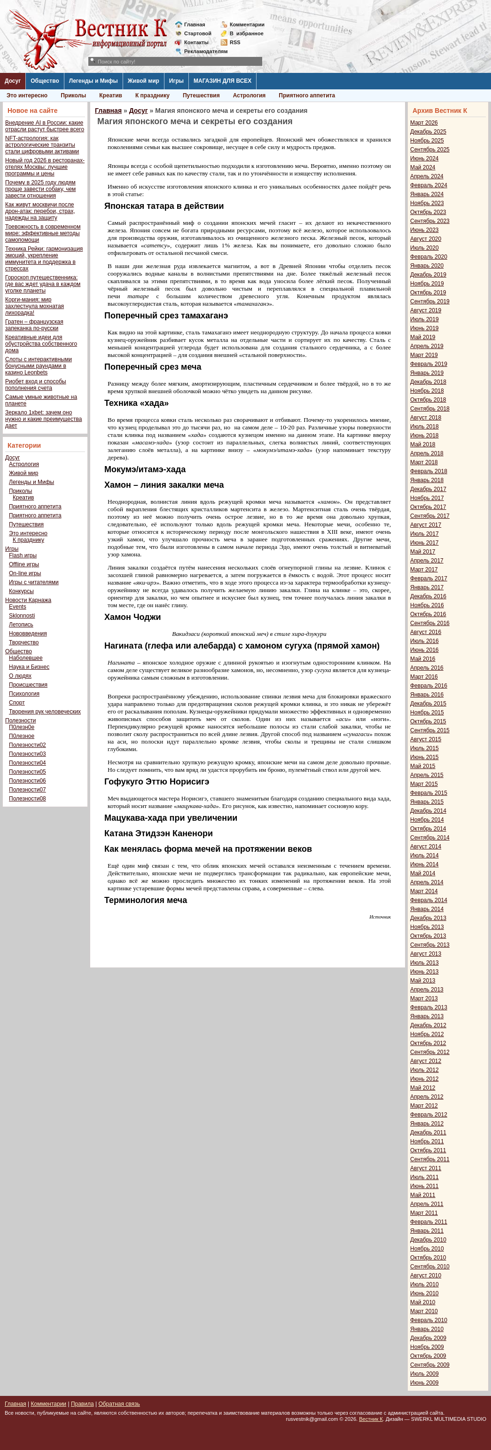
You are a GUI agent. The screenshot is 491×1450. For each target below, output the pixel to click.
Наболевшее (26, 658)
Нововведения (28, 633)
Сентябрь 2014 (430, 837)
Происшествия (28, 684)
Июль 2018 (424, 426)
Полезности (20, 720)
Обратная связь (119, 1404)
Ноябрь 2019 (427, 283)
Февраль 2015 (428, 793)
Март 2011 (424, 1213)
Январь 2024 (427, 194)
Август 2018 (425, 417)
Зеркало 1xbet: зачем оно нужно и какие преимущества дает (43, 419)
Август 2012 (425, 1061)
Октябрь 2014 (428, 828)
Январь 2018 (427, 480)
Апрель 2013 (427, 989)
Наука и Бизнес (29, 667)
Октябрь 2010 (428, 1257)
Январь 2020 (427, 265)
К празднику (152, 95)
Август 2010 (425, 1275)
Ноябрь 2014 (427, 819)
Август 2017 (425, 525)
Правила (82, 1404)
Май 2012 (423, 1088)
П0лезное (21, 736)
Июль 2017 (424, 534)
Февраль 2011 (428, 1222)
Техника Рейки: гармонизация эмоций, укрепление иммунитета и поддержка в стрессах (44, 259)
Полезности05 (27, 772)
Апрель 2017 (427, 560)
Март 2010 (424, 1311)
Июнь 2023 (424, 230)
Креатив (110, 95)
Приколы (73, 95)
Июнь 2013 (424, 971)
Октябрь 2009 (428, 1356)
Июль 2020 (424, 248)
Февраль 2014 (428, 900)
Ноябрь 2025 (427, 140)
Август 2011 (425, 1168)
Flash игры (23, 555)
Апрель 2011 (427, 1204)
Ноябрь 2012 (427, 1034)
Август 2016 (425, 632)
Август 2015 (425, 739)
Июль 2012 (424, 1070)
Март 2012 (424, 1105)
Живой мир (143, 81)
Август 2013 (425, 954)
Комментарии (247, 24)
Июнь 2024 (424, 158)
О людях (20, 676)
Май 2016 (423, 659)
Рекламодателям (202, 51)
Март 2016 (424, 676)
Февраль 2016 (428, 685)
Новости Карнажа (28, 600)
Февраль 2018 (428, 471)
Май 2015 (423, 766)
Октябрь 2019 (428, 292)
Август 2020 (425, 239)
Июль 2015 (424, 748)
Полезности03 (27, 754)
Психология (24, 693)
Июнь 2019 (424, 328)
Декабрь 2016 (428, 596)
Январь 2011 (427, 1231)
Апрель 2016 (427, 668)
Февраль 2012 (428, 1114)
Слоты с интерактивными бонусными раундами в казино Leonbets (38, 366)
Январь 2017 (427, 587)
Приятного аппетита (307, 95)
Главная (194, 24)
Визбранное (247, 33)
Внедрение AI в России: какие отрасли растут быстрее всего (44, 126)
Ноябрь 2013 (427, 927)
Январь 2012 (427, 1123)
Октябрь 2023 (428, 212)
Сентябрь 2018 (430, 408)
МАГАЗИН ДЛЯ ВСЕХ (222, 81)
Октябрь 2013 (428, 936)
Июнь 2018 (424, 435)
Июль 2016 (424, 641)
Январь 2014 (427, 909)
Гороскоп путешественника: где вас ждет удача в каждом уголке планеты (42, 284)
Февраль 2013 (428, 1007)
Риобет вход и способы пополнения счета (35, 384)
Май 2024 (423, 167)
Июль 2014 (424, 855)
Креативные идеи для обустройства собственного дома (41, 344)
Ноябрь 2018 (427, 391)
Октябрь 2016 (428, 614)
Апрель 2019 (427, 346)
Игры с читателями (34, 582)
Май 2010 (423, 1302)
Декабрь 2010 (428, 1239)
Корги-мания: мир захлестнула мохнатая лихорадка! (34, 306)
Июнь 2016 (424, 650)
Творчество (24, 642)
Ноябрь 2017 (427, 498)
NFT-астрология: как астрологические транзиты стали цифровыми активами (42, 145)
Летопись (21, 624)
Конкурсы (21, 591)
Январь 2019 (427, 373)
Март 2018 (424, 462)
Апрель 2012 (427, 1096)
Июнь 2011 (424, 1186)
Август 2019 (425, 310)
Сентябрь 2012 (430, 1052)
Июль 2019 (424, 319)
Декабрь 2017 (428, 489)
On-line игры (25, 573)
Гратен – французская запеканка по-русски (34, 325)
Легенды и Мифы (93, 81)
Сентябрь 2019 (430, 301)
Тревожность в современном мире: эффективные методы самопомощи (43, 233)
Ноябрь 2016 (427, 605)
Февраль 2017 (428, 578)
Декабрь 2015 (428, 703)
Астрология (249, 95)
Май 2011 (423, 1195)
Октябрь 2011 (428, 1150)
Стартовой (197, 33)
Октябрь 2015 (428, 721)
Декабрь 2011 (428, 1132)
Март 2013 (424, 998)
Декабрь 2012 (428, 1025)
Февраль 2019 (428, 364)
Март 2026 (424, 122)
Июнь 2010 (424, 1293)
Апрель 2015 (427, 775)
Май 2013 (423, 980)
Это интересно (27, 95)
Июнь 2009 (424, 1382)
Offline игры (24, 564)
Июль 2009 (424, 1374)
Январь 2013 (427, 1016)
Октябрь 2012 (428, 1043)
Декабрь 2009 (428, 1338)
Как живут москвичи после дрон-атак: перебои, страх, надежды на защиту (40, 211)
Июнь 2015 (424, 757)
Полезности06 (27, 780)
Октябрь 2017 (428, 507)
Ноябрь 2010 (427, 1248)
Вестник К (371, 1419)
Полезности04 (27, 763)
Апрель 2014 (427, 882)
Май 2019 (423, 337)
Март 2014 (424, 891)
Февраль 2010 (428, 1320)
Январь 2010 (427, 1329)
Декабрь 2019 (428, 274)
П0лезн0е (21, 727)
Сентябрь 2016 (430, 623)
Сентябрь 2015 (430, 730)
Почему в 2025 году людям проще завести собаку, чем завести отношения (40, 189)
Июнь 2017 (424, 542)
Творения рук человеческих (45, 711)
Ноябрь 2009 (427, 1347)
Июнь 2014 (424, 864)
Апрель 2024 (427, 176)
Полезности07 (27, 789)
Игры (176, 81)
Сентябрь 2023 (430, 221)
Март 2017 (424, 569)
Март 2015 (424, 784)
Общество (45, 81)
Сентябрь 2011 (430, 1159)
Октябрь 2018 (428, 399)
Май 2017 (423, 551)
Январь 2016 (427, 694)
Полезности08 (27, 798)
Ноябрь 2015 (427, 712)
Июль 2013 (424, 962)
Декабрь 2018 (428, 382)
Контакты (196, 42)
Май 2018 (423, 444)
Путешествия (201, 95)
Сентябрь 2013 (430, 945)
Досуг (13, 81)
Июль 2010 (424, 1284)
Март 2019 (424, 355)
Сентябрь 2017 (430, 516)
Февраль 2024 (428, 185)
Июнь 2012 (424, 1079)
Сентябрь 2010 (430, 1266)
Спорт (17, 702)
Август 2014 (425, 846)
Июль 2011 (424, 1177)
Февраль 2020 (428, 257)
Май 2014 (423, 873)
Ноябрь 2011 (427, 1141)
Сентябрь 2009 (430, 1365)
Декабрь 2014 (428, 811)
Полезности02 (27, 745)
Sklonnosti (22, 615)
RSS (235, 42)
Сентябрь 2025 (430, 149)
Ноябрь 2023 (427, 203)
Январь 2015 (427, 802)
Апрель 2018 (427, 453)
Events (17, 606)
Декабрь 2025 (428, 131)
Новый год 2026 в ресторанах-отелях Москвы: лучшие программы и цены (45, 167)
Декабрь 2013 (428, 918)
